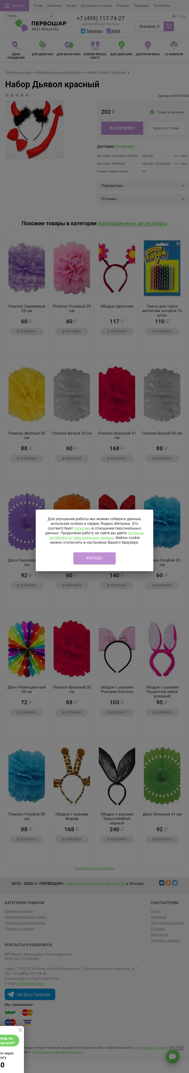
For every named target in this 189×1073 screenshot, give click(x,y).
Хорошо (94, 558)
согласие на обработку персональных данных (96, 535)
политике (82, 528)
